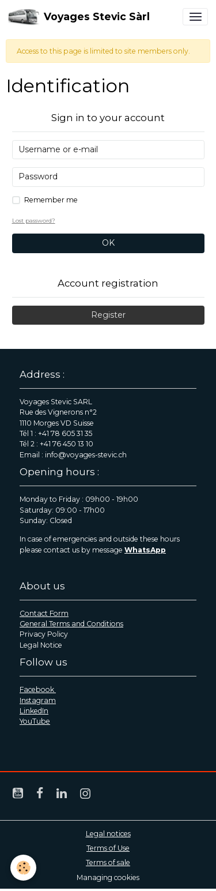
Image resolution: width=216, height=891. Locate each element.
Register (108, 315)
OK (108, 243)
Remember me (51, 200)
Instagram (38, 700)
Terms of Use (108, 848)
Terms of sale (108, 862)
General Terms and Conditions (71, 623)
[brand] (79, 16)
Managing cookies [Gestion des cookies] (108, 877)
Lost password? (33, 220)
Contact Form (44, 613)
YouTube (35, 721)
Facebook (38, 689)
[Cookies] (23, 868)
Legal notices (108, 833)
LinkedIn (34, 710)
